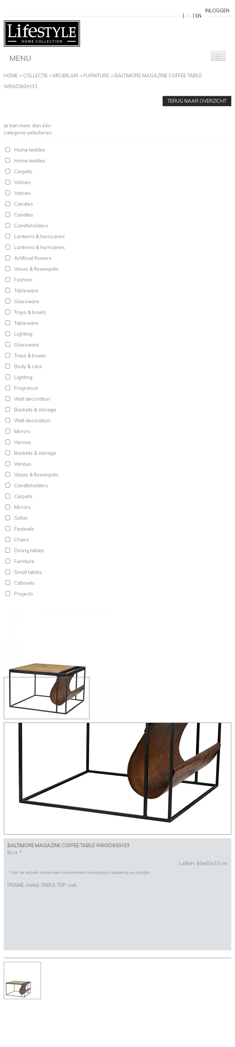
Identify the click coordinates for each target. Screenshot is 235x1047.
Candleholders (31, 226)
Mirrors (22, 431)
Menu (20, 58)
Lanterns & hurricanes (39, 236)
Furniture (96, 75)
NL (188, 15)
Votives (22, 182)
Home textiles (30, 150)
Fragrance (26, 388)
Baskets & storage (35, 410)
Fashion (23, 280)
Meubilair (65, 75)
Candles (23, 204)
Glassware (26, 301)
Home (11, 75)
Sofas (21, 518)
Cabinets (24, 583)
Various (22, 442)
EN (198, 15)
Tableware (26, 290)
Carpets (23, 171)
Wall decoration (32, 399)
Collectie (35, 75)
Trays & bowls (30, 312)
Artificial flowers (32, 258)
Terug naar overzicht (196, 101)
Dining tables (29, 550)
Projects (23, 594)
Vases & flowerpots (36, 269)
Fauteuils (24, 529)
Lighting (23, 334)
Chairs (21, 540)
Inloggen (217, 10)
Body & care (28, 366)
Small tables (28, 572)
